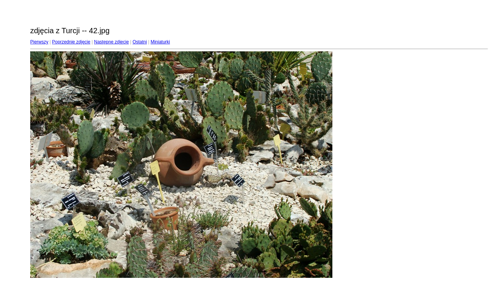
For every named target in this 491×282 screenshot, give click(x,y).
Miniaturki (160, 42)
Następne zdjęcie (111, 42)
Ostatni (140, 42)
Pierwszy (39, 42)
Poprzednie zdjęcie (71, 42)
